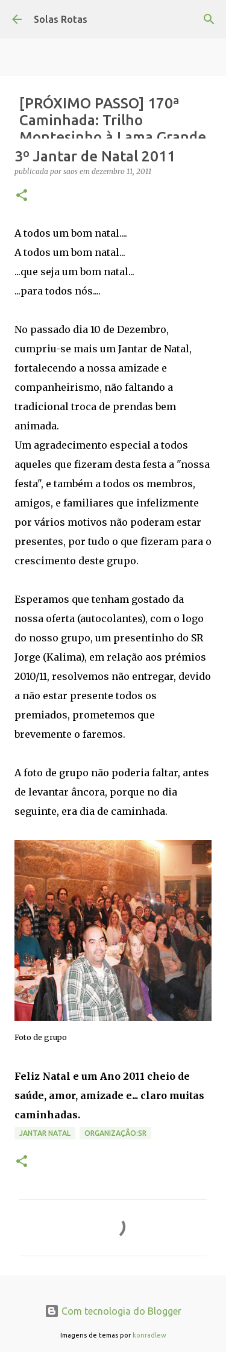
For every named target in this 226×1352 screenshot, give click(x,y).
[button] (21, 196)
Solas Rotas (60, 19)
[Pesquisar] (209, 19)
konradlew (149, 1335)
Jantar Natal (45, 1133)
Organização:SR (115, 1133)
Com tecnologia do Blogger (113, 1311)
